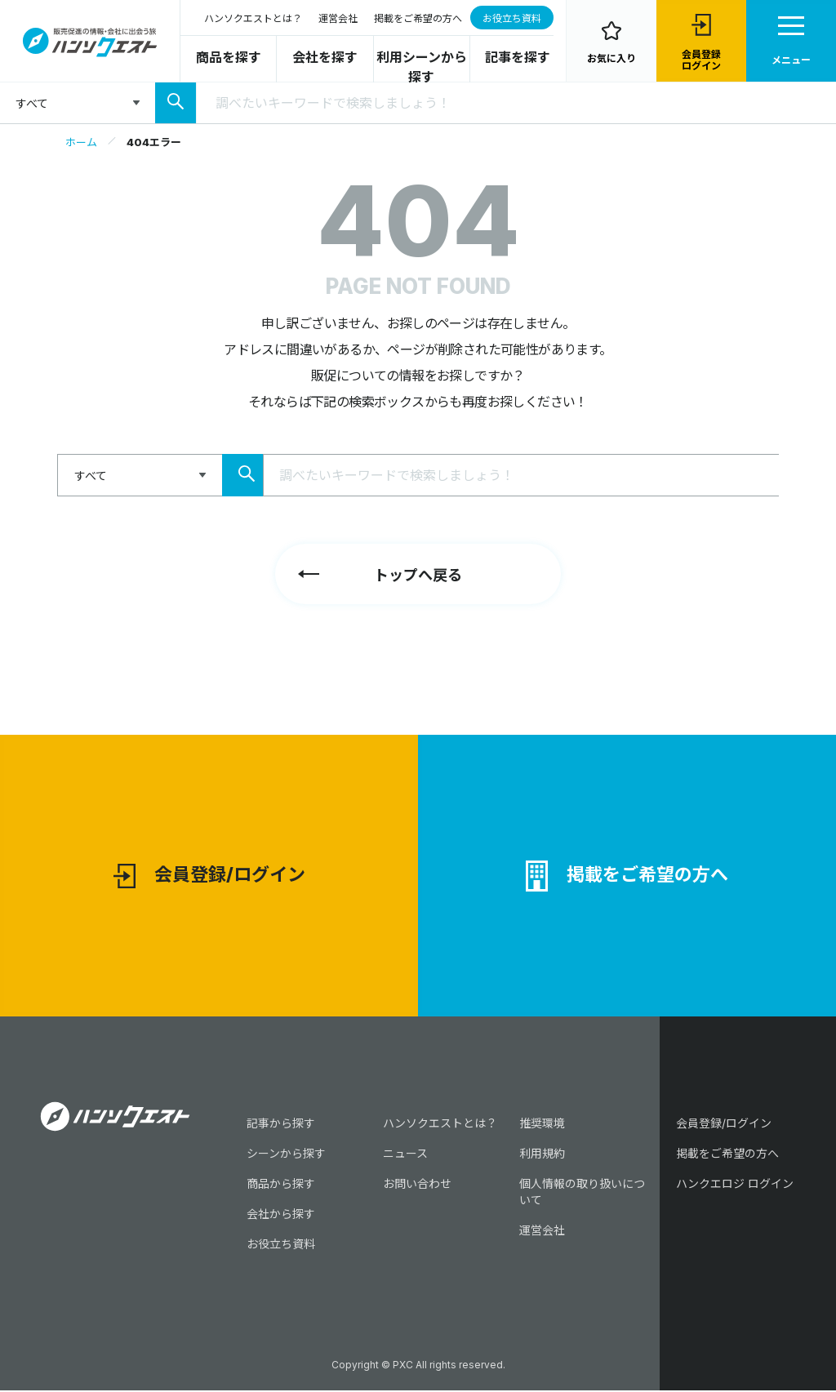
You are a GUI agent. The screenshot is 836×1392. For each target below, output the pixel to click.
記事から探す (281, 1125)
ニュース (405, 1155)
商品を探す (228, 57)
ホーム (81, 142)
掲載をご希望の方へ (418, 18)
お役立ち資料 (511, 18)
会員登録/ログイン (209, 877)
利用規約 (542, 1155)
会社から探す (281, 1215)
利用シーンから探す (421, 67)
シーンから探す (286, 1155)
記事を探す (517, 57)
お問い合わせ (417, 1185)
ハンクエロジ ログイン (735, 1185)
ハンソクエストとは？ (253, 18)
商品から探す (281, 1185)
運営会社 (338, 18)
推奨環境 (542, 1125)
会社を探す (325, 57)
